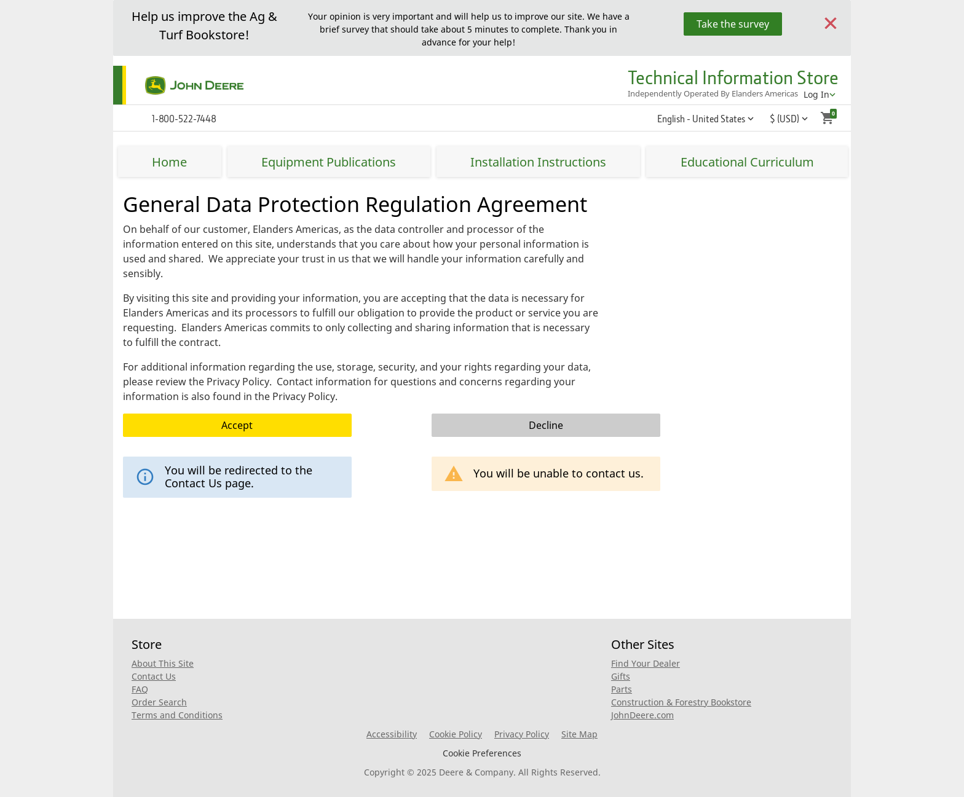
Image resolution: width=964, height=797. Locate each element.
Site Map (579, 734)
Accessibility (391, 734)
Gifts (620, 676)
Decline (546, 425)
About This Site (163, 663)
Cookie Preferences (482, 753)
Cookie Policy (455, 734)
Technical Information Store (733, 77)
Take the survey (733, 24)
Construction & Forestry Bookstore (681, 702)
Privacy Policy (521, 734)
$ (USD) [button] (784, 118)
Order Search (159, 702)
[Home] (178, 85)
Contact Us (154, 676)
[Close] (830, 22)
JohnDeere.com (642, 715)
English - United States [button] (701, 118)
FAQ (140, 689)
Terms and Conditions (177, 715)
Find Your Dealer (645, 663)
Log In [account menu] (816, 94)
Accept (237, 425)
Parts (621, 689)
